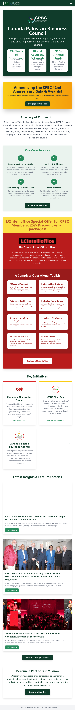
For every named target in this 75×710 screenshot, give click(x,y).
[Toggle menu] (71, 2)
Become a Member (37, 692)
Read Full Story (12, 530)
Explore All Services (37, 205)
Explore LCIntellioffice (37, 361)
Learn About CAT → (19, 420)
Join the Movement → (55, 420)
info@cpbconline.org (38, 104)
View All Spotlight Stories (37, 657)
